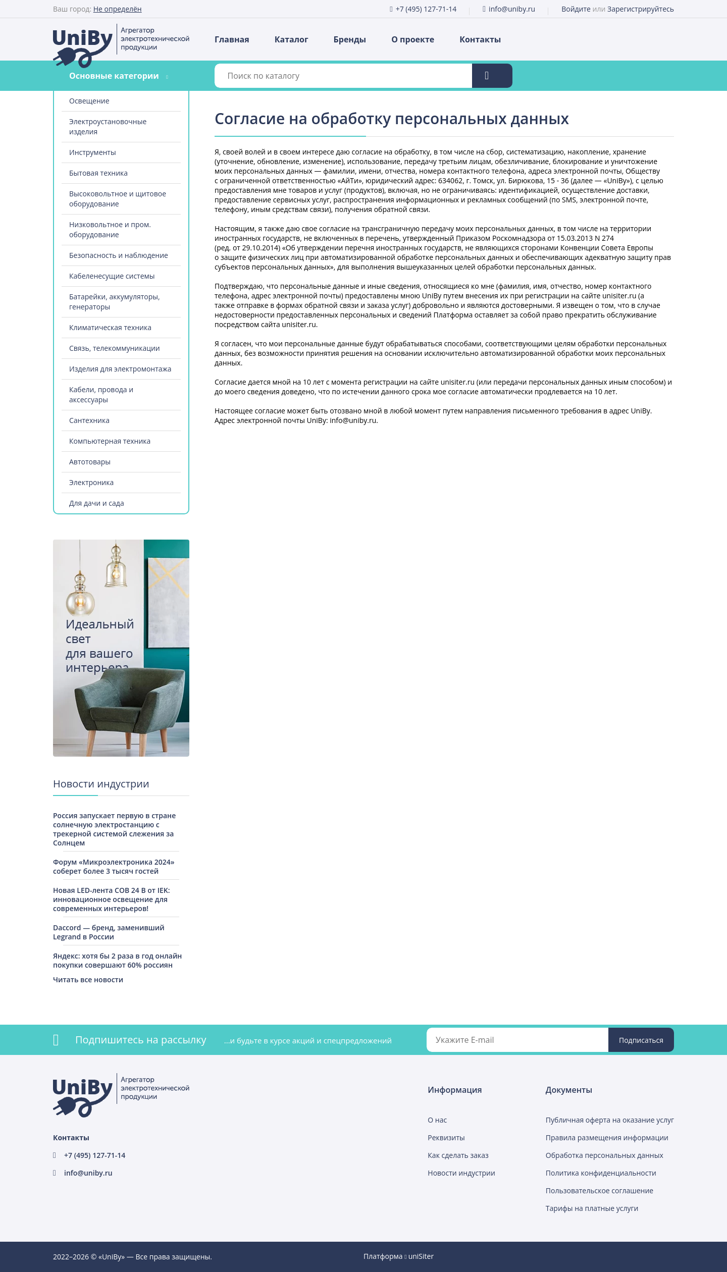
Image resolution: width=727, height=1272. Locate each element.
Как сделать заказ (458, 1155)
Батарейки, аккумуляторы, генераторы (114, 301)
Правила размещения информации (607, 1137)
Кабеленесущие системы (112, 276)
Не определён (117, 9)
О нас (437, 1120)
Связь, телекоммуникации (114, 348)
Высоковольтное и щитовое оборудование (117, 198)
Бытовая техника (98, 173)
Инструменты (92, 152)
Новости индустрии (461, 1173)
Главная (232, 39)
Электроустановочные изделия (107, 126)
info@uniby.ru (512, 9)
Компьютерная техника (109, 441)
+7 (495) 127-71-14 (426, 9)
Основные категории (114, 75)
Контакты (480, 39)
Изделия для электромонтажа (120, 369)
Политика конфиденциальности (601, 1173)
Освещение (89, 100)
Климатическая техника (110, 327)
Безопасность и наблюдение (118, 255)
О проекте (412, 39)
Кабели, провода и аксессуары (101, 394)
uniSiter (421, 1256)
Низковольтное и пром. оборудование (110, 229)
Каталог (291, 39)
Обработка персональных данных (604, 1155)
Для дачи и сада (96, 503)
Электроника (91, 482)
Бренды (350, 39)
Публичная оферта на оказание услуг (610, 1120)
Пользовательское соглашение (599, 1190)
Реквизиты (446, 1137)
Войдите (576, 9)
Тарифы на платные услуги (592, 1208)
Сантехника (89, 420)
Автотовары (90, 461)
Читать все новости (88, 979)
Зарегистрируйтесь (640, 9)
